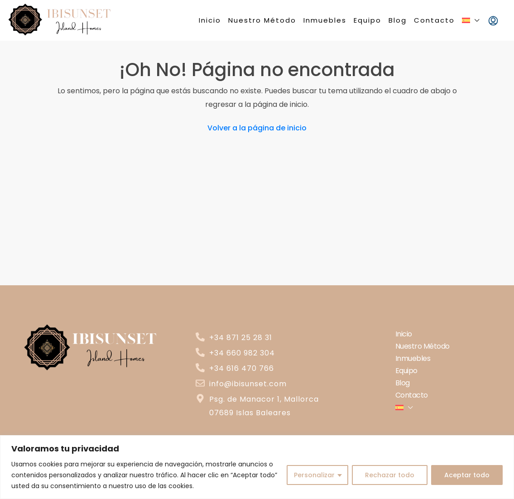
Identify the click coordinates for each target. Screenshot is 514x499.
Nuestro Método (262, 20)
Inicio (210, 20)
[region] (257, 467)
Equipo (367, 20)
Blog (398, 20)
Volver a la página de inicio (257, 128)
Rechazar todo (389, 475)
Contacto (434, 20)
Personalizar (314, 475)
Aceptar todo (467, 475)
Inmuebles (324, 20)
